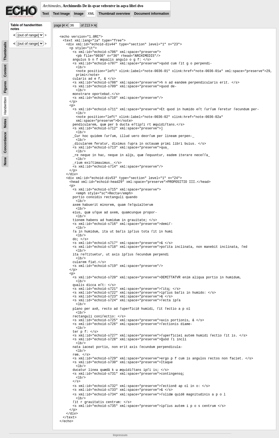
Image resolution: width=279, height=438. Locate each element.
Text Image (61, 14)
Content (5, 71)
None (5, 161)
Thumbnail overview (114, 14)
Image (79, 14)
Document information (151, 14)
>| (95, 25)
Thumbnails (5, 51)
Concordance (5, 142)
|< (63, 25)
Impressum (120, 435)
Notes (5, 123)
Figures (5, 87)
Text (45, 14)
